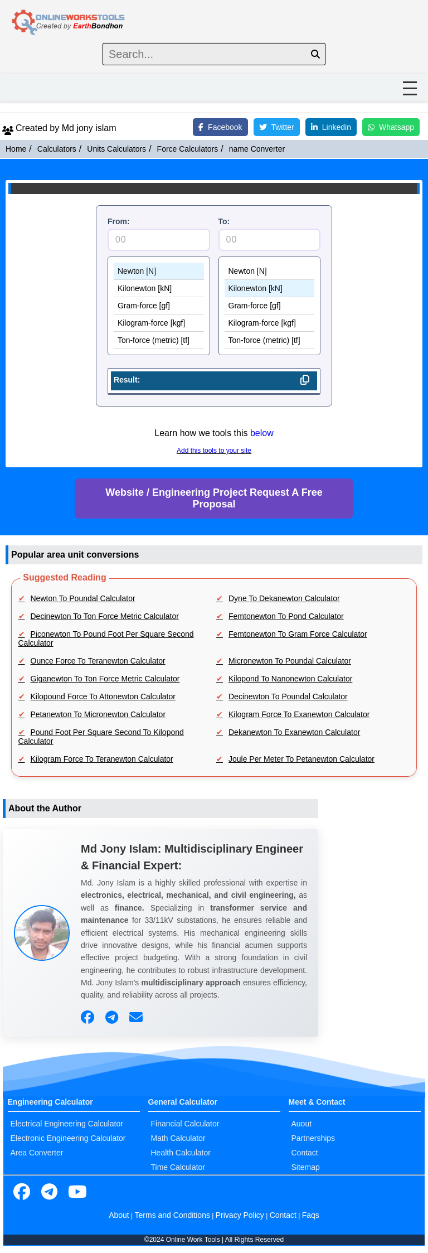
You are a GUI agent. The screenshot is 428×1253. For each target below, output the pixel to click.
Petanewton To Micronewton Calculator (98, 714)
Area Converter (37, 1152)
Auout (301, 1123)
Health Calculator (181, 1152)
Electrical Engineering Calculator (67, 1123)
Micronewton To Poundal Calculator (289, 660)
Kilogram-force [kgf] (159, 323)
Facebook (220, 127)
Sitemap (305, 1167)
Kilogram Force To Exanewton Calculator (298, 714)
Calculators (56, 148)
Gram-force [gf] (159, 306)
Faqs (310, 1215)
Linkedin (331, 127)
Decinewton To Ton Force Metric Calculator (105, 616)
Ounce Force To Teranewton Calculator (98, 660)
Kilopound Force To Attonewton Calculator (103, 696)
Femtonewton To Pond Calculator (286, 616)
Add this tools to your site (214, 450)
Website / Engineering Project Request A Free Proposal (213, 498)
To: (224, 221)
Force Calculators (187, 148)
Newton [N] (159, 271)
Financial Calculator (185, 1123)
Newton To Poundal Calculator (83, 598)
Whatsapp (391, 127)
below (262, 433)
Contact (304, 1152)
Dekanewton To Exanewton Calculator (294, 732)
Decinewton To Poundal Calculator (288, 696)
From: (119, 221)
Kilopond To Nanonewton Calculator (290, 678)
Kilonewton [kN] (159, 288)
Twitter (276, 127)
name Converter (257, 148)
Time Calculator (178, 1167)
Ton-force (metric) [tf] (159, 340)
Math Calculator (178, 1138)
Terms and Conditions (172, 1215)
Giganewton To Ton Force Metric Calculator (105, 678)
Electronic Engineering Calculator (68, 1138)
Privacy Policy (240, 1215)
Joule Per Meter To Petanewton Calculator (301, 758)
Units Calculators (116, 148)
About (119, 1215)
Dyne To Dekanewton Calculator (284, 598)
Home (16, 148)
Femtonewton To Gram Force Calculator (297, 634)
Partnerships (313, 1138)
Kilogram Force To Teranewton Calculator (102, 758)
